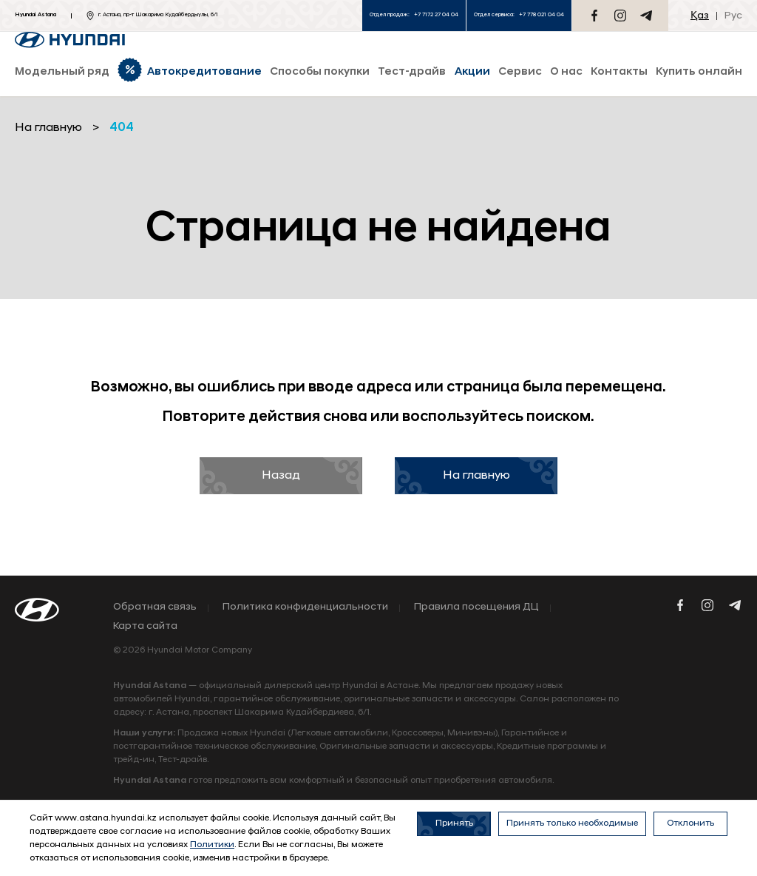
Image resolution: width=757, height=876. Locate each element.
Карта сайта (145, 626)
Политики (212, 844)
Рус (733, 15)
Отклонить (690, 823)
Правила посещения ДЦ (476, 607)
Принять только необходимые (572, 823)
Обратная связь (155, 607)
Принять (454, 823)
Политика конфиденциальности (305, 607)
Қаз (699, 15)
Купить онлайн (699, 72)
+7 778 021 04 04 (541, 15)
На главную (476, 476)
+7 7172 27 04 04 (436, 15)
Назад (281, 476)
